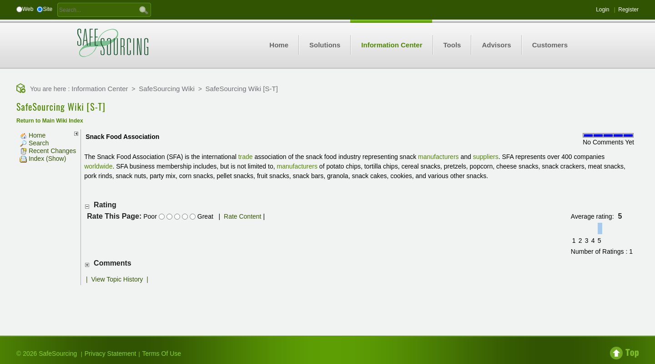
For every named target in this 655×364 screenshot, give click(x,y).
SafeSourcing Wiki (167, 88)
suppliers (486, 156)
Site (47, 9)
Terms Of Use (161, 353)
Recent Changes (48, 150)
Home (32, 135)
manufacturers (438, 156)
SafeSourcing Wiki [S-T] (242, 88)
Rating (105, 205)
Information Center (99, 88)
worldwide (98, 166)
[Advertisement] (327, 303)
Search (34, 143)
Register (628, 9)
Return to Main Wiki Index (49, 121)
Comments (112, 263)
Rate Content (243, 216)
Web (27, 9)
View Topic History (117, 279)
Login (602, 9)
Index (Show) (43, 158)
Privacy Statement (110, 353)
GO (143, 9)
